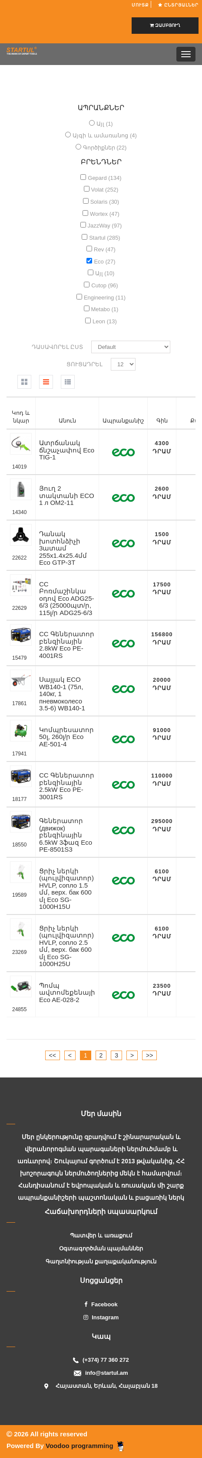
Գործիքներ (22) (105, 147)
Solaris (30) (104, 202)
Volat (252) (105, 189)
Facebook (100, 1304)
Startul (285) (104, 237)
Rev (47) (105, 249)
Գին (162, 420)
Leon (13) (105, 321)
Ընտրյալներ (178, 5)
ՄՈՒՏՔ (141, 5)
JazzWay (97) (104, 225)
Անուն (67, 420)
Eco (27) (104, 261)
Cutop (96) (104, 285)
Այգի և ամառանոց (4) (105, 135)
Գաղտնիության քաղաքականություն (101, 1261)
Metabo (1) (105, 309)
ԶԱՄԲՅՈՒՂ (165, 25)
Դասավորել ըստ (57, 347)
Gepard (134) (104, 178)
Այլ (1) (104, 123)
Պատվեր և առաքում (101, 1235)
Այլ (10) (105, 273)
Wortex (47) (104, 214)
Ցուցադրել (84, 364)
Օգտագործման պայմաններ (101, 1248)
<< (52, 1055)
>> (149, 1055)
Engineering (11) (105, 297)
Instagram (101, 1317)
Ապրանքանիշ (123, 420)
